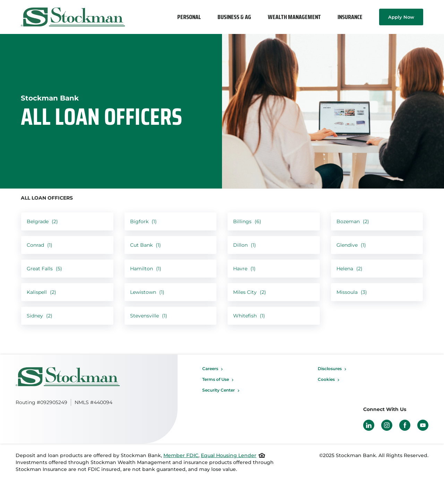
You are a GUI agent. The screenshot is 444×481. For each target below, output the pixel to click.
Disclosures (330, 368)
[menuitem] (189, 17)
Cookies (326, 379)
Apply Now (401, 17)
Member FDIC (180, 455)
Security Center (218, 390)
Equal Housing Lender (228, 455)
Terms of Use (215, 379)
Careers (210, 368)
